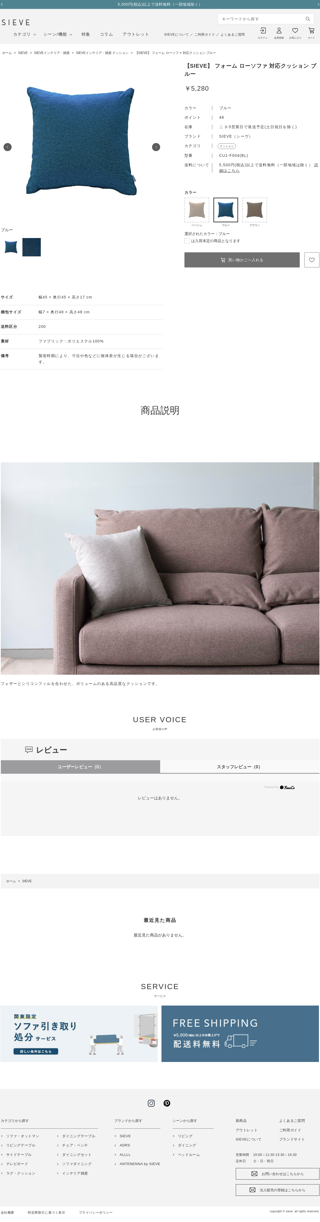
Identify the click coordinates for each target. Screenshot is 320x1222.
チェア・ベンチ (75, 1145)
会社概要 (7, 1212)
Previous (3, 4)
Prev (8, 147)
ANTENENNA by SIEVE (140, 1164)
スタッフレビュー (239, 767)
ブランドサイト (292, 1139)
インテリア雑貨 (75, 1173)
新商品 (241, 1121)
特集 (86, 34)
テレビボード (17, 1164)
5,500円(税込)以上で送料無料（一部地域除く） (160, 4)
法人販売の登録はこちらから (282, 1190)
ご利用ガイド (204, 34)
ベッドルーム (189, 1155)
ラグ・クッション (21, 1173)
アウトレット (136, 34)
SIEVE (125, 1136)
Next (316, 4)
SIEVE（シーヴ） (236, 136)
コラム (106, 34)
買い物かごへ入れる (246, 260)
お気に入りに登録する (311, 259)
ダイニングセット (77, 1155)
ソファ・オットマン (22, 1136)
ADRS (125, 1145)
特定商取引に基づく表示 (46, 1212)
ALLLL (125, 1155)
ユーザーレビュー (80, 767)
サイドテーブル (19, 1155)
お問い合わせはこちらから (283, 1174)
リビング (185, 1136)
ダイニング (187, 1145)
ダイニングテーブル (78, 1136)
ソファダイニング (77, 1164)
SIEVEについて (176, 34)
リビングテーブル (21, 1145)
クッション (227, 146)
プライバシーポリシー (96, 1212)
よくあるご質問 (233, 34)
